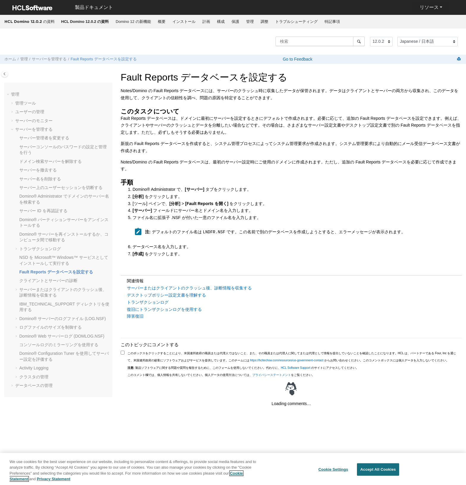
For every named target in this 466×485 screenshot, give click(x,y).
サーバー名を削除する (40, 179)
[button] (8, 94)
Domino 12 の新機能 (133, 21)
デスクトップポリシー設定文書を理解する (166, 295)
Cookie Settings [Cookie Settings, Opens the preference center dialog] (333, 473)
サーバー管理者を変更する (44, 138)
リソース (429, 7)
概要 (162, 21)
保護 (235, 21)
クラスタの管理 (33, 376)
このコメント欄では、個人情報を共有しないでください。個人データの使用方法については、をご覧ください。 (221, 375)
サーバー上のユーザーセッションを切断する (61, 187)
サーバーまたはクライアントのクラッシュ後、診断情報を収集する (189, 288)
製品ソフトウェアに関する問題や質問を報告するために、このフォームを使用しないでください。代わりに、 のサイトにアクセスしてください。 (243, 367)
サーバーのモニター (34, 120)
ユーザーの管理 (29, 111)
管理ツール (25, 103)
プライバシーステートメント (271, 375)
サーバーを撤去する (38, 170)
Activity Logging (33, 368)
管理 (250, 21)
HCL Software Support (296, 367)
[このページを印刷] (459, 59)
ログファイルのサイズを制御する (50, 327)
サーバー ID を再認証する (43, 210)
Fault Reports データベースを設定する (104, 59)
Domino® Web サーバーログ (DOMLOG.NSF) (61, 336)
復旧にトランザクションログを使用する (164, 309)
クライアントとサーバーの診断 (48, 280)
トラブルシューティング (296, 21)
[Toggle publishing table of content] (4, 74)
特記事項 (332, 21)
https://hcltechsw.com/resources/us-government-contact (286, 360)
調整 (264, 21)
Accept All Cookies (378, 473)
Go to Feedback (297, 59)
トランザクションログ (40, 248)
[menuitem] (85, 22)
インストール (184, 21)
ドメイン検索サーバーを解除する (50, 161)
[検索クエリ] (320, 41)
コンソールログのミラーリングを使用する (58, 344)
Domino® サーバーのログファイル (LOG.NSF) (62, 318)
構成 (221, 21)
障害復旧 (135, 316)
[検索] (359, 41)
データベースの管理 (34, 385)
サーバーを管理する (49, 59)
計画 (206, 21)
